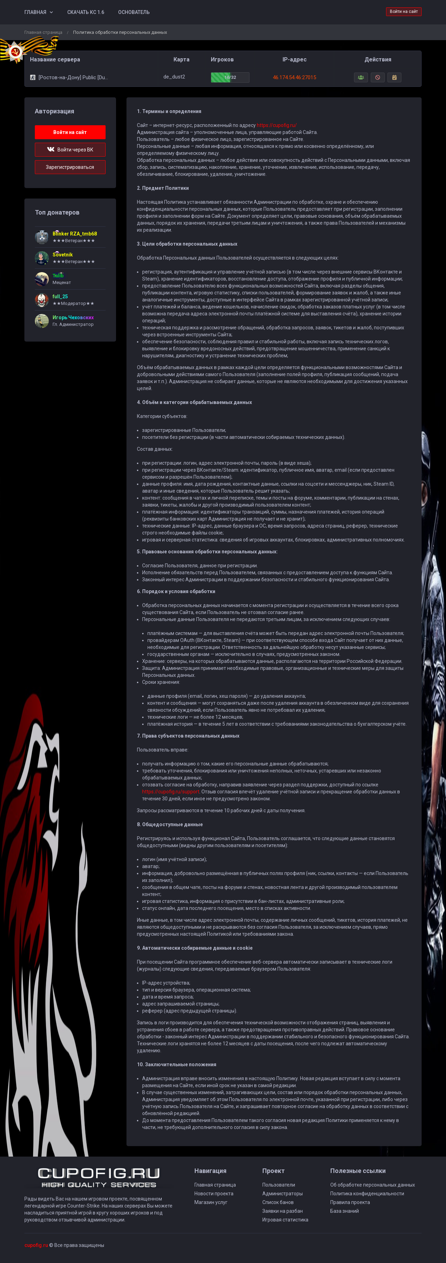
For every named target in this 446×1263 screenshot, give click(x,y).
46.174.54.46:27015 (294, 77)
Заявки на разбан (282, 1211)
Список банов (278, 1202)
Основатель (134, 12)
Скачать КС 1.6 (85, 12)
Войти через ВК (70, 149)
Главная (35, 12)
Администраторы (282, 1193)
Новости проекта (213, 1193)
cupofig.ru (36, 1245)
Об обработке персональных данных (372, 1185)
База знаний (344, 1211)
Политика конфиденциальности (367, 1193)
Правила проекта (350, 1202)
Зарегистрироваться (70, 167)
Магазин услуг (211, 1202)
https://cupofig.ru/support (170, 791)
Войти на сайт (404, 11)
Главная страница (43, 32)
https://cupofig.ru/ (277, 125)
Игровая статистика (285, 1220)
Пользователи (278, 1185)
